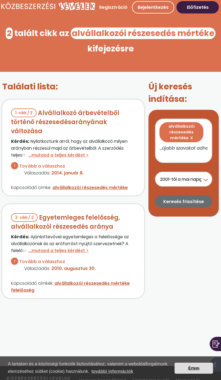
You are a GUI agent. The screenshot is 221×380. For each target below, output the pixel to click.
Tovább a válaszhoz (42, 166)
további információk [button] (112, 371)
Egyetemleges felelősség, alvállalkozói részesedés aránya (65, 222)
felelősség (22, 290)
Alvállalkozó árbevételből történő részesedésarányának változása (65, 122)
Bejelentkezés (153, 7)
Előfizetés (198, 7)
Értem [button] (194, 368)
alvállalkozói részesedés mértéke (90, 187)
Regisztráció (113, 7)
